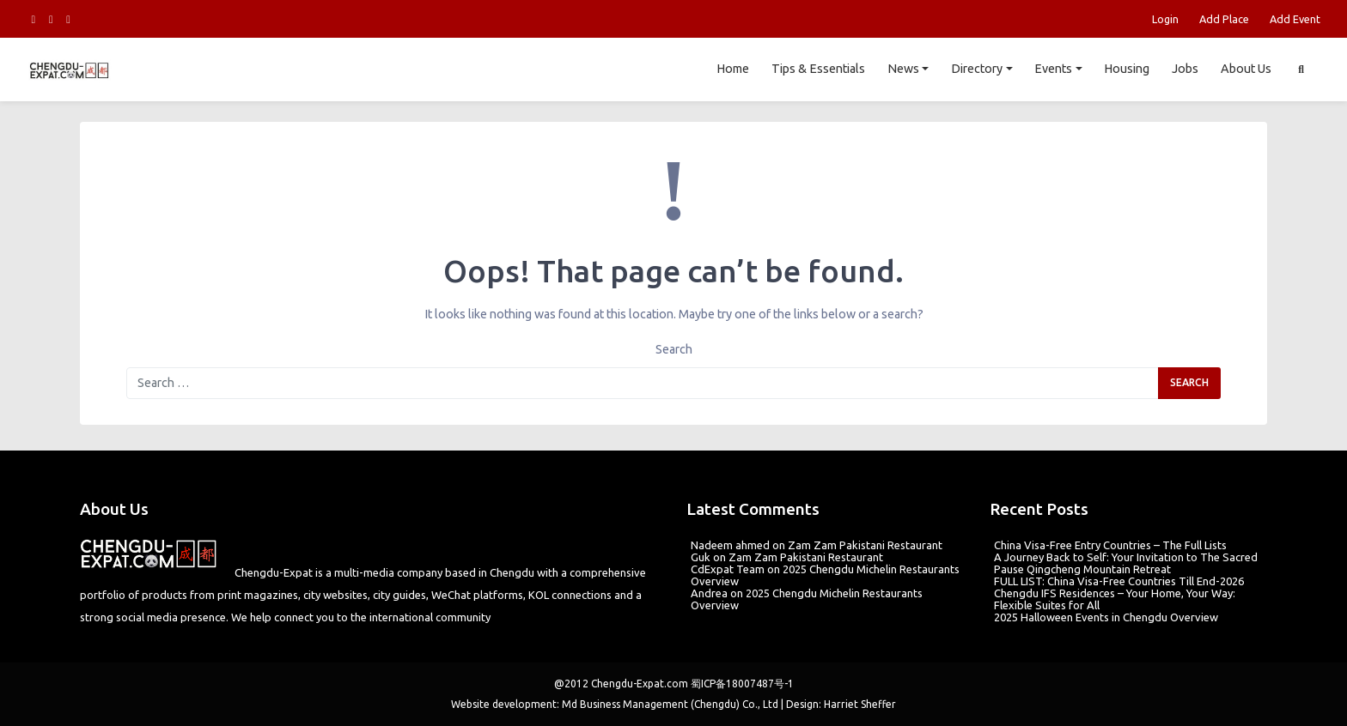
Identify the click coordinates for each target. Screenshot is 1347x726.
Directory (977, 69)
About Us (1246, 69)
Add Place (1224, 19)
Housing (1126, 69)
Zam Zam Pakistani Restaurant (865, 545)
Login (1165, 19)
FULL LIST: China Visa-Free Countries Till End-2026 (1119, 581)
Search (673, 349)
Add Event (1295, 19)
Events (1053, 69)
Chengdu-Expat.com (639, 683)
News (903, 69)
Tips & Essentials (818, 69)
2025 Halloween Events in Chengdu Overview (1106, 617)
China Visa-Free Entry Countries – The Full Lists (1110, 545)
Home (732, 69)
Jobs (1185, 69)
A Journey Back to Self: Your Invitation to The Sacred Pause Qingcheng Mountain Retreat (1126, 563)
